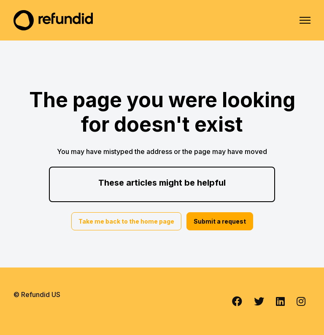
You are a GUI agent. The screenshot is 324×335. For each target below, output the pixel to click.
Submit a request (220, 221)
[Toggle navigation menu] (305, 20)
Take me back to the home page (126, 221)
